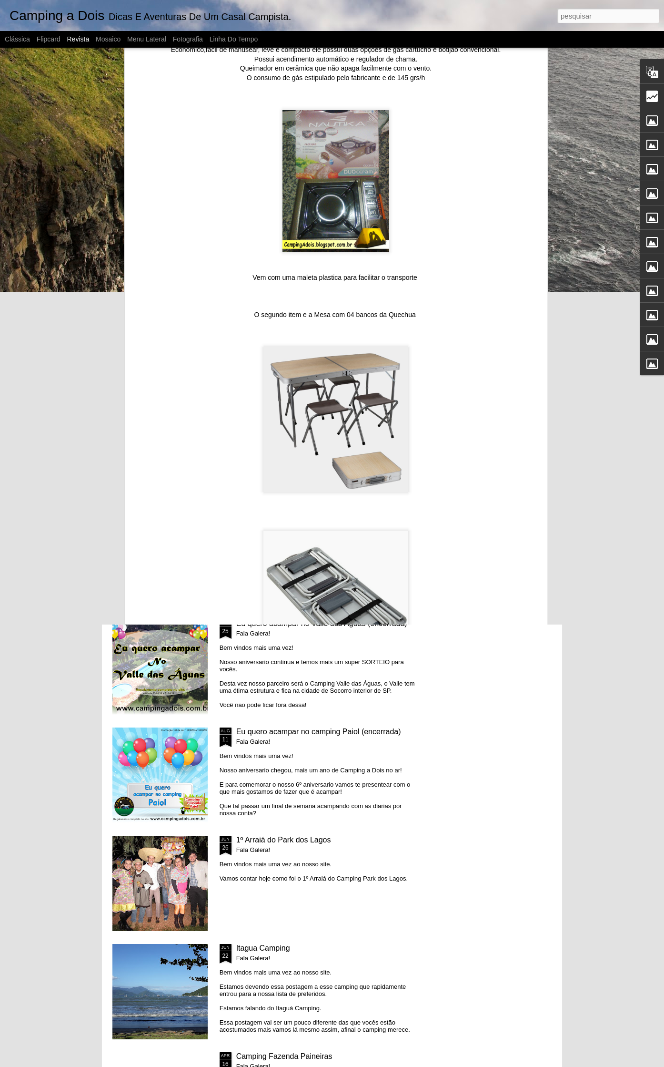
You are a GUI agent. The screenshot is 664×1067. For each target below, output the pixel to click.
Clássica (17, 39)
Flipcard (48, 39)
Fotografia (188, 39)
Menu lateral (146, 39)
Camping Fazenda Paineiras (284, 1056)
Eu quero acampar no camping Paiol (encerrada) (318, 732)
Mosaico (108, 39)
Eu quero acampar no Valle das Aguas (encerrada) (321, 623)
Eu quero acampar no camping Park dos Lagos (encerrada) (503, 443)
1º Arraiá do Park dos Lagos (283, 840)
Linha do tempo (234, 39)
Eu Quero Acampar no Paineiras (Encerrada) (392, 439)
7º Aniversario (265, 435)
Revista (78, 39)
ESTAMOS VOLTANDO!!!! (153, 439)
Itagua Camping (263, 948)
